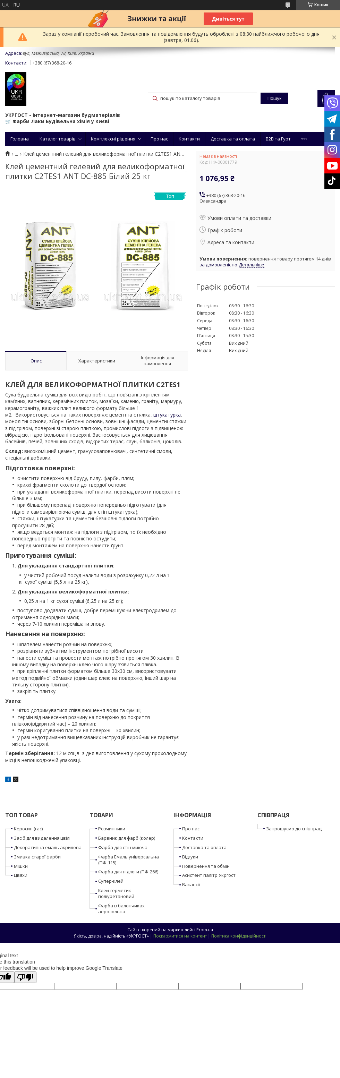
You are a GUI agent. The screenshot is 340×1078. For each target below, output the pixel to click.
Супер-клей (111, 881)
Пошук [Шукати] (274, 98)
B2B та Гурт (278, 139)
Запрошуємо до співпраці (294, 828)
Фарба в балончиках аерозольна (121, 908)
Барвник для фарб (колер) (126, 838)
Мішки (21, 866)
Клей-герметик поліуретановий (116, 893)
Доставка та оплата (233, 139)
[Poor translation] (25, 977)
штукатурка (167, 414)
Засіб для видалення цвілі (42, 838)
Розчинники (111, 828)
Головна (19, 139)
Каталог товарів (58, 139)
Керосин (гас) (28, 828)
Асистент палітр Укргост (209, 875)
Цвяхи (20, 875)
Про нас (159, 139)
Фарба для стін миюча (122, 847)
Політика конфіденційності (238, 936)
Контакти (189, 139)
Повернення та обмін (206, 866)
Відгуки (190, 857)
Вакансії (191, 884)
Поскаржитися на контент (180, 936)
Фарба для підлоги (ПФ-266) (128, 872)
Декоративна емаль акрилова (48, 847)
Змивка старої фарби (37, 857)
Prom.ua (204, 930)
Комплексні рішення (113, 139)
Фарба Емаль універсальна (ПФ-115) (128, 860)
